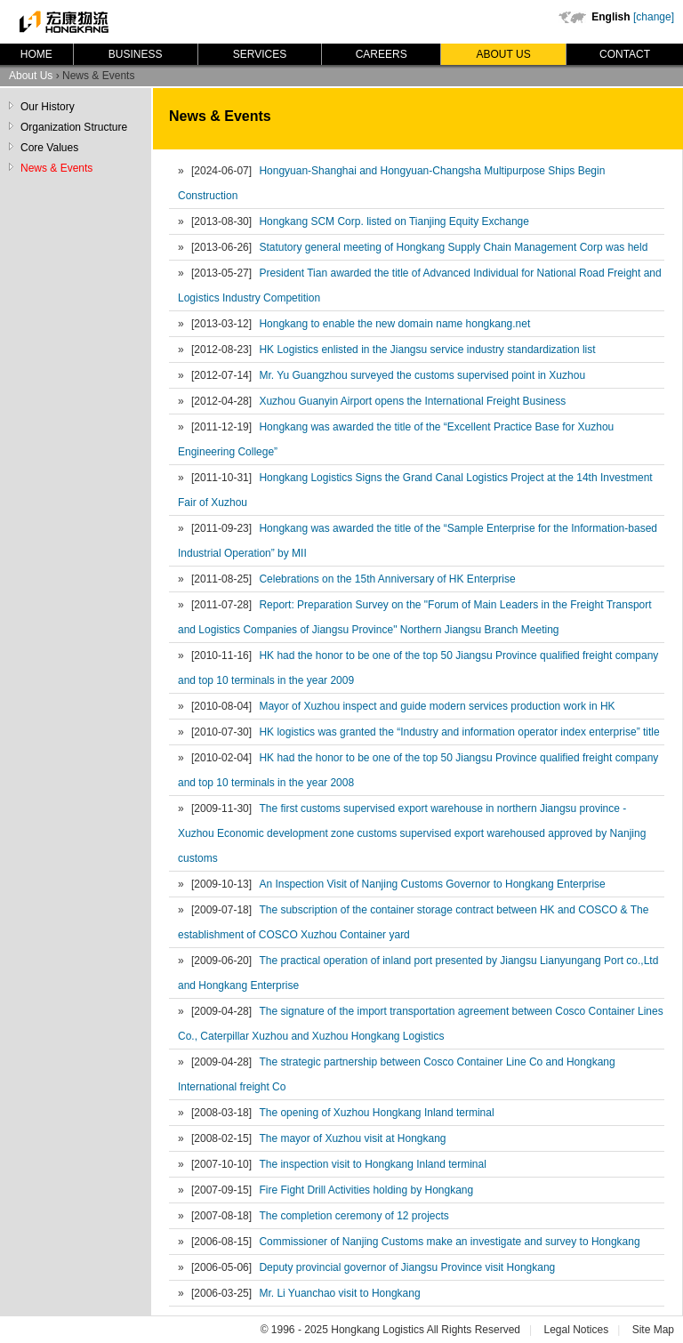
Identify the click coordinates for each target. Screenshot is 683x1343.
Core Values (49, 147)
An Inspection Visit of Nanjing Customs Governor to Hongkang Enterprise (432, 884)
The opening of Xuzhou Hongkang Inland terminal (376, 1112)
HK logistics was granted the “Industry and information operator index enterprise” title (459, 732)
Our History (47, 107)
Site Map (653, 1329)
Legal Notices (575, 1329)
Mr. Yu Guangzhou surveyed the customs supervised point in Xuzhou (422, 375)
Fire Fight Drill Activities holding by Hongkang (366, 1190)
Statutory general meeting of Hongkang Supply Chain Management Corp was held (453, 247)
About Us (504, 54)
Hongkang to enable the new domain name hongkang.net (394, 324)
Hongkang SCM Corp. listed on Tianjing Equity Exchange (394, 221)
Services (259, 54)
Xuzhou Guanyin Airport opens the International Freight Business (412, 401)
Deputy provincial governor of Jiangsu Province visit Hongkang (407, 1267)
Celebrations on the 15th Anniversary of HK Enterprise (387, 579)
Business (135, 54)
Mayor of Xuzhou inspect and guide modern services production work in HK (437, 706)
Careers (381, 54)
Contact (624, 54)
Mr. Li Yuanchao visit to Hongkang (339, 1293)
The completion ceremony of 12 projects (353, 1216)
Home (36, 54)
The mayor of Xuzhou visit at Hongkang (352, 1138)
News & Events (56, 168)
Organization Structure (73, 127)
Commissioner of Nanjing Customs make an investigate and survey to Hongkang (449, 1241)
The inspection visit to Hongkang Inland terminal (372, 1164)
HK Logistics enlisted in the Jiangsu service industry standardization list (427, 349)
